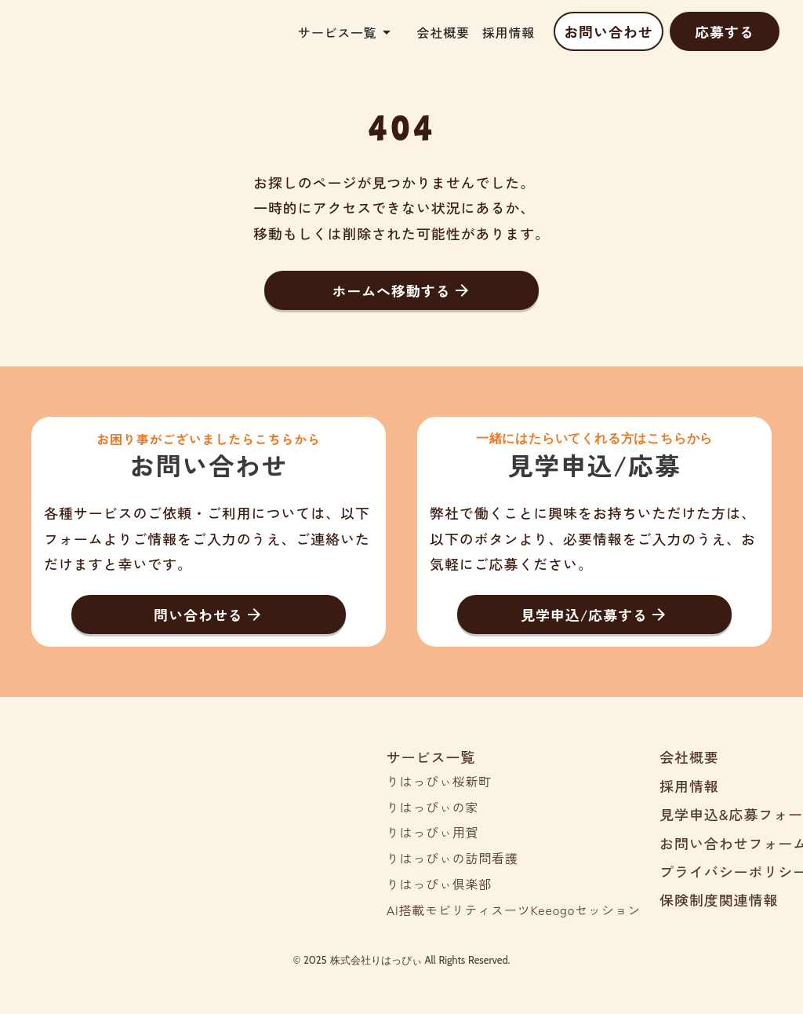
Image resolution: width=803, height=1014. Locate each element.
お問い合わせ (608, 31)
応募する (724, 31)
